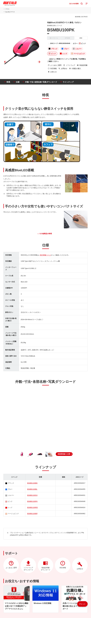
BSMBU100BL (32, 489)
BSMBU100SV (32, 495)
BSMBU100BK (32, 483)
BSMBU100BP (32, 513)
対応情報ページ (45, 255)
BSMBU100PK (32, 501)
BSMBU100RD (32, 507)
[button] (64, 454)
